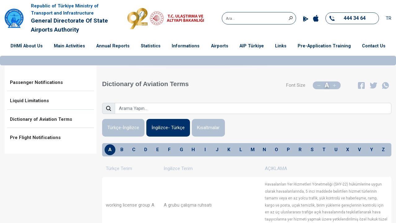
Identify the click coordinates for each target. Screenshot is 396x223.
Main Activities (69, 46)
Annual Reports (113, 46)
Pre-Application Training (324, 46)
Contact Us (373, 46)
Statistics (151, 46)
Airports (219, 46)
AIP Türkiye (251, 46)
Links (280, 46)
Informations (186, 46)
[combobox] (257, 18)
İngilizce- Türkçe (168, 127)
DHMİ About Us (27, 46)
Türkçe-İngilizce (123, 127)
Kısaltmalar (208, 127)
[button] (290, 18)
